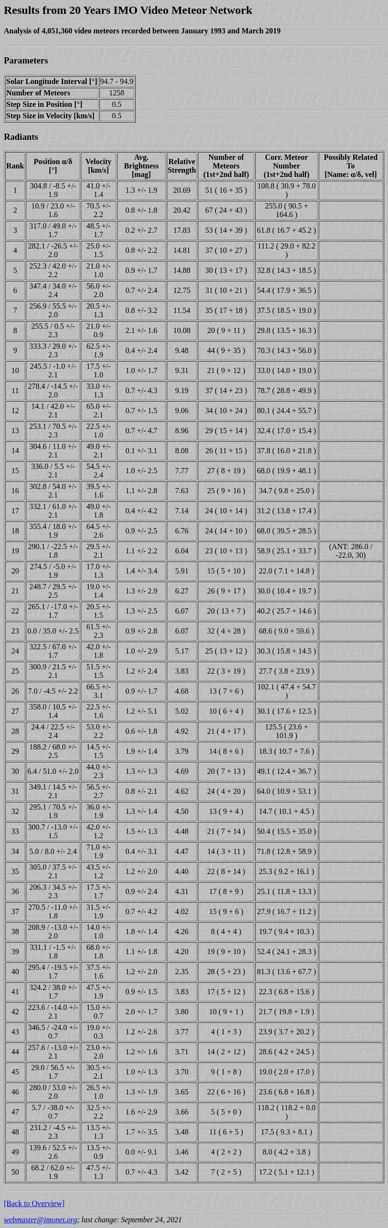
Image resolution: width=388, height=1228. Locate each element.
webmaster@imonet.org (40, 1220)
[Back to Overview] (34, 1203)
